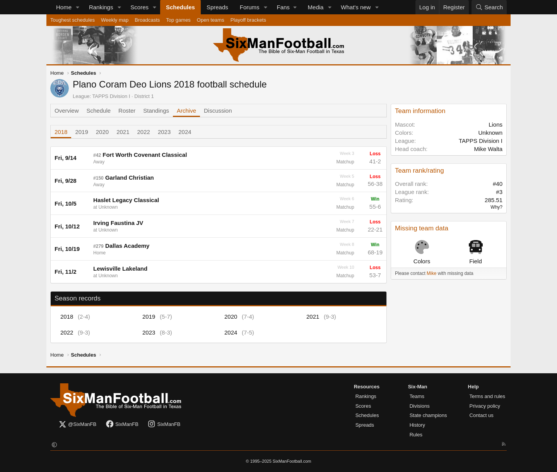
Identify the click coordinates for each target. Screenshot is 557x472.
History (417, 425)
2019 (81, 132)
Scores (139, 7)
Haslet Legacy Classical (126, 200)
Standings (156, 110)
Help (473, 387)
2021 (122, 132)
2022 (143, 132)
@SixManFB (77, 424)
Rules (416, 435)
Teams (417, 396)
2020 (102, 132)
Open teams (210, 20)
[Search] (489, 7)
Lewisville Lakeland (120, 268)
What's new (356, 7)
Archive (186, 110)
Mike (431, 273)
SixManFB (122, 424)
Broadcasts (147, 20)
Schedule (99, 110)
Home (64, 7)
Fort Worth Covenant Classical (145, 154)
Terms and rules (487, 396)
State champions (428, 415)
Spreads (217, 7)
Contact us (482, 415)
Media (316, 7)
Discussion (218, 110)
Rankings (101, 7)
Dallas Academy (127, 245)
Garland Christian (129, 177)
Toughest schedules (72, 20)
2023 (164, 132)
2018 (61, 132)
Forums (250, 7)
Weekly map (114, 20)
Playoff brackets (248, 20)
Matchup (345, 162)
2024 (184, 132)
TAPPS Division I (111, 96)
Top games (178, 20)
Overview (67, 110)
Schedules (180, 7)
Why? (496, 207)
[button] (77, 7)
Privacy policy (485, 406)
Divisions (420, 406)
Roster (126, 110)
